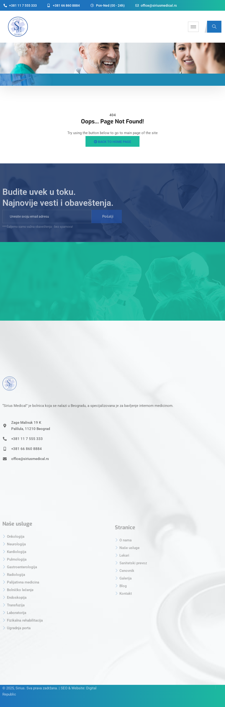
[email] (46, 222)
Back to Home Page (112, 142)
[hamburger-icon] (193, 27)
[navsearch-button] (214, 27)
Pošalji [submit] (107, 222)
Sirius (20, 681)
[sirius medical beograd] (112, 281)
